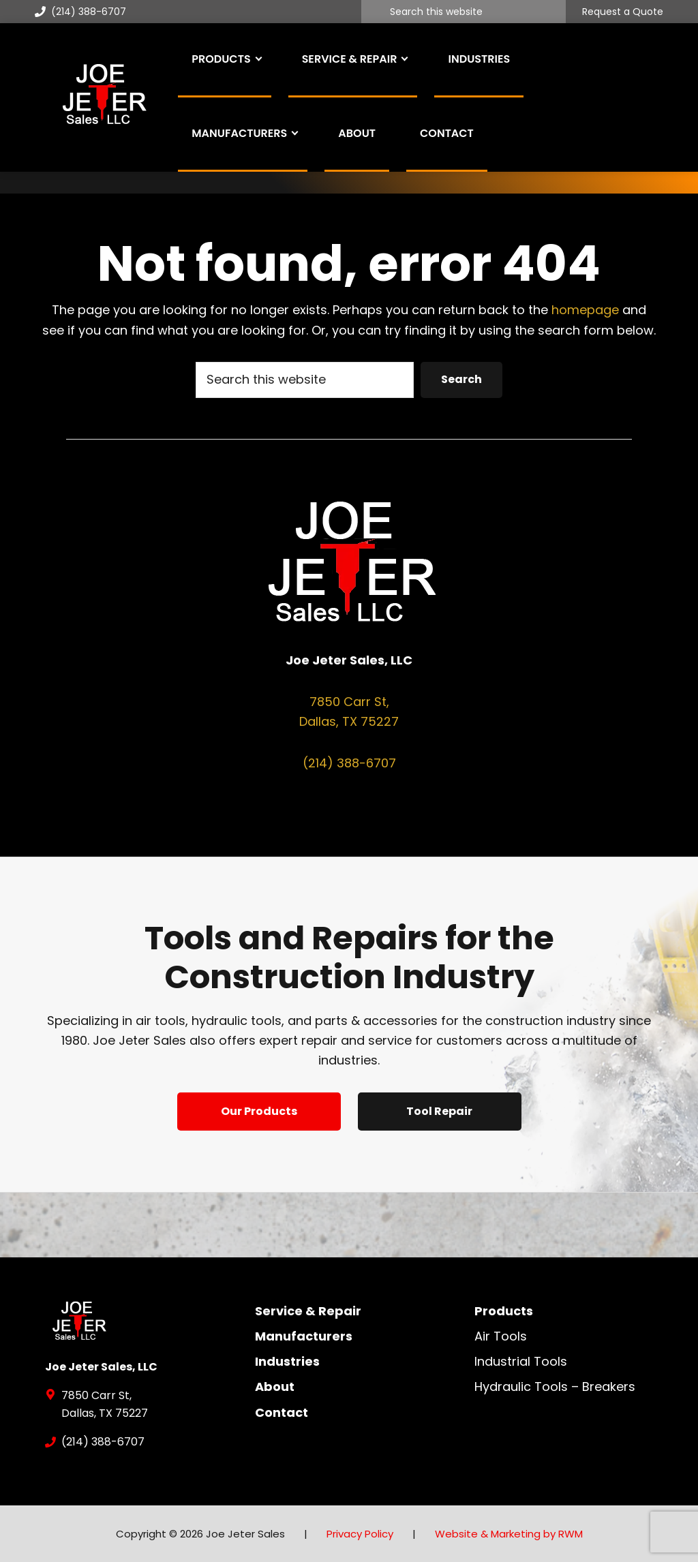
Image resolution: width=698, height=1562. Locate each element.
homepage (585, 309)
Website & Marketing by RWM (509, 1534)
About (274, 1386)
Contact (281, 1412)
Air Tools (500, 1336)
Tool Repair (439, 1111)
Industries (287, 1361)
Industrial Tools (520, 1361)
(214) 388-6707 (80, 11)
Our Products (259, 1111)
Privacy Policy (360, 1534)
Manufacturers (303, 1336)
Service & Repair (308, 1310)
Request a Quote (622, 12)
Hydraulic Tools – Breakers (554, 1386)
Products (503, 1310)
